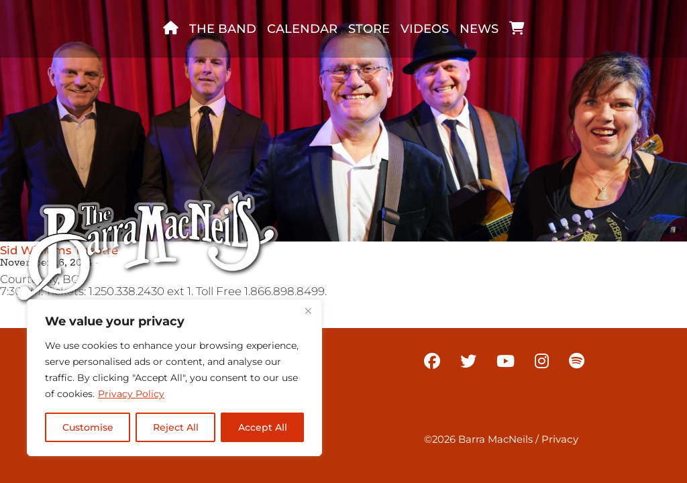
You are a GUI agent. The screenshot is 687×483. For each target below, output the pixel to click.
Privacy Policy (131, 394)
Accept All (262, 427)
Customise (87, 427)
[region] (174, 377)
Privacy (559, 439)
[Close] (308, 311)
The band (222, 28)
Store (369, 28)
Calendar (302, 28)
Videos (425, 28)
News (479, 28)
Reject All (176, 427)
